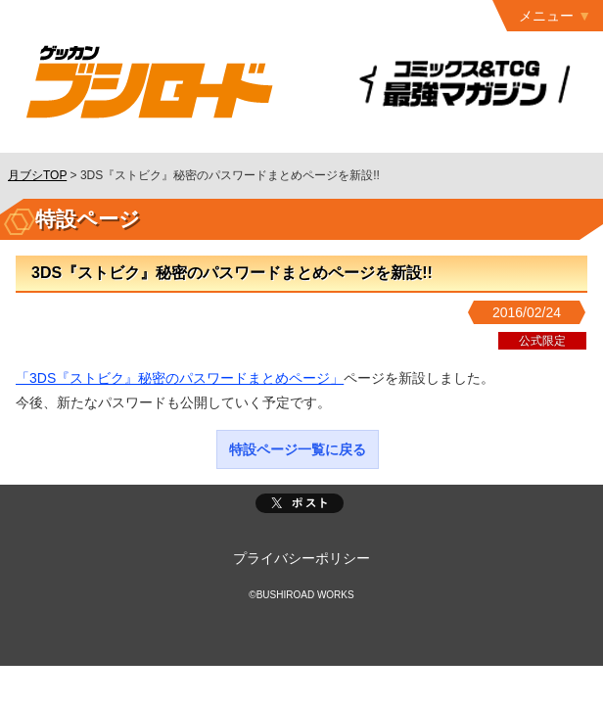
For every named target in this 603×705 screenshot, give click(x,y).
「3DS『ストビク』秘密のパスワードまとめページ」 (180, 378)
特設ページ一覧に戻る (297, 449)
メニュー (546, 16)
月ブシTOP (37, 175)
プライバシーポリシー (301, 558)
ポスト (299, 503)
